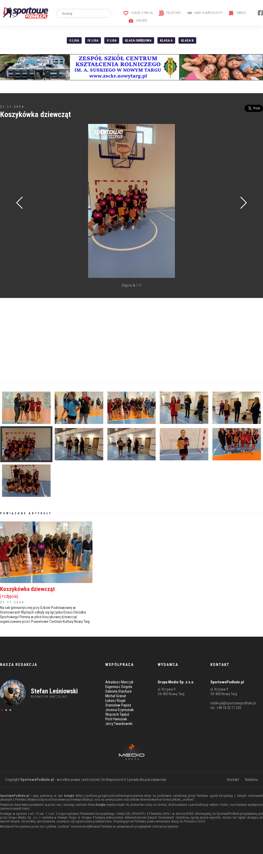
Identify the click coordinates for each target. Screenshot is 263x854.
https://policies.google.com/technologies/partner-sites (113, 796)
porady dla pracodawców (147, 779)
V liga (112, 40)
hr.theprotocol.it (114, 779)
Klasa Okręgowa (138, 40)
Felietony (170, 13)
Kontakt (233, 779)
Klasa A (166, 40)
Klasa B (187, 40)
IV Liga (93, 40)
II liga (74, 40)
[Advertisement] (131, 340)
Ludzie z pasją (138, 13)
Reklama (251, 779)
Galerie (137, 20)
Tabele (237, 13)
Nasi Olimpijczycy (205, 13)
